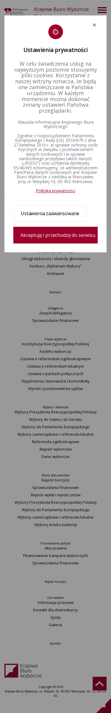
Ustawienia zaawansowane (50, 213)
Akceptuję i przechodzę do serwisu (57, 235)
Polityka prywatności (55, 190)
